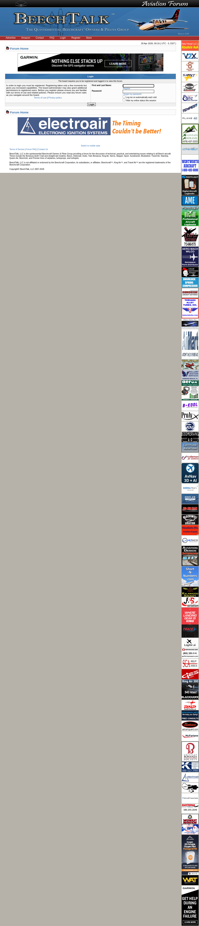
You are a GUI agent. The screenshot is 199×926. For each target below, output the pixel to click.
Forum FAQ (31, 149)
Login (63, 37)
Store (89, 37)
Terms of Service (16, 149)
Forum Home (19, 48)
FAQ (51, 37)
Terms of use (40, 97)
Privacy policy (55, 97)
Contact (40, 37)
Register (75, 37)
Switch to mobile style (90, 146)
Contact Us (43, 149)
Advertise (11, 37)
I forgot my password (132, 94)
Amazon (25, 37)
